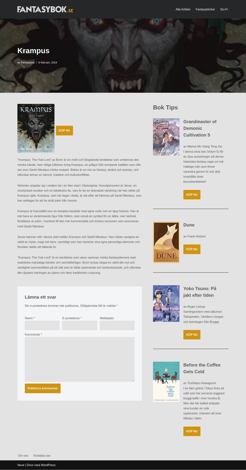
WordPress (48, 465)
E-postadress (72, 318)
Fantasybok (28, 62)
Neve (20, 465)
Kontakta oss (42, 455)
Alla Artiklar (183, 9)
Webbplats (107, 318)
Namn (30, 318)
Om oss (23, 455)
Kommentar (33, 334)
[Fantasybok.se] (45, 9)
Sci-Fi (224, 9)
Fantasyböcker (205, 9)
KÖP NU (64, 130)
